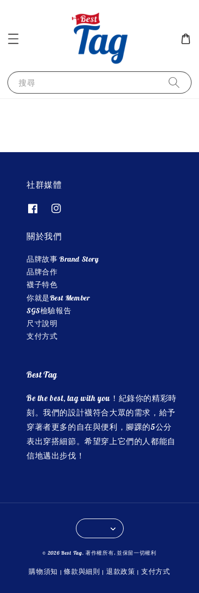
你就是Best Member (58, 298)
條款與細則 (82, 571)
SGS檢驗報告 (49, 310)
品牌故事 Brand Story (63, 259)
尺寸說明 (42, 323)
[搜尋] (174, 82)
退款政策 (120, 571)
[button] (13, 39)
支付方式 (42, 336)
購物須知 (43, 571)
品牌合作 (42, 272)
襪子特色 (42, 284)
